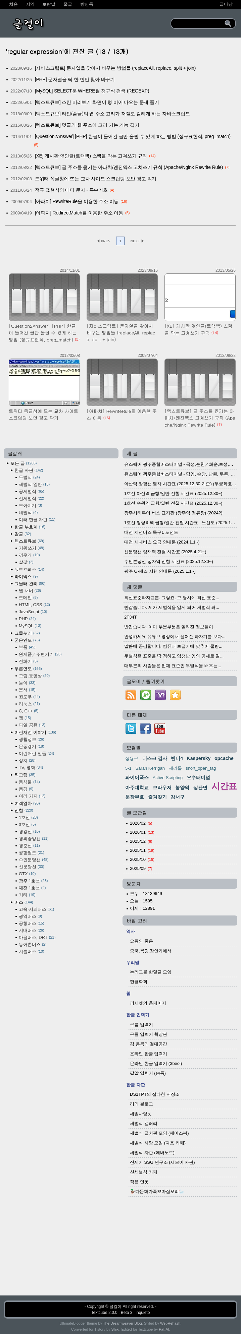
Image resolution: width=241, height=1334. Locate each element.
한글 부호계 (29, 526)
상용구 (131, 758)
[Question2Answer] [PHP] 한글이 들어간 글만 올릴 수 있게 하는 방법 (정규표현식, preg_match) (133, 136)
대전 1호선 (32, 887)
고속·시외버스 (36, 909)
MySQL (30, 625)
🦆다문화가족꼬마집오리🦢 (157, 1191)
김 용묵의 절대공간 (148, 1043)
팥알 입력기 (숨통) (148, 1073)
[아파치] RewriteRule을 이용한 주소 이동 (77, 201)
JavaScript (33, 611)
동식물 (29, 781)
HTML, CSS (34, 604)
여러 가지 (32, 796)
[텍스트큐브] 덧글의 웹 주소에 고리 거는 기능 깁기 (87, 125)
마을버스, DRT (37, 937)
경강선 (29, 831)
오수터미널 (198, 777)
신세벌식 (31, 498)
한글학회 (138, 981)
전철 (23, 810)
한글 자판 (28, 470)
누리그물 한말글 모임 (151, 971)
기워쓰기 (31, 548)
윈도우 (29, 696)
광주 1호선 (33, 880)
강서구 (178, 797)
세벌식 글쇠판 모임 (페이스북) (159, 1133)
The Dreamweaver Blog (122, 1323)
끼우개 (29, 555)
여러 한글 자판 (37, 519)
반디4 (177, 758)
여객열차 (27, 803)
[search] (198, 23)
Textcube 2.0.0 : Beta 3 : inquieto (120, 1312)
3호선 (27, 824)
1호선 (28, 817)
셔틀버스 (31, 951)
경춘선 (29, 845)
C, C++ (29, 710)
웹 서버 (30, 590)
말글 (22, 533)
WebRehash (170, 1323)
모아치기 (30, 505)
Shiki (115, 1329)
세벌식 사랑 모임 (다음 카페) (158, 1142)
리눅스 (29, 703)
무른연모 (28, 668)
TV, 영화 (31, 767)
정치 (27, 760)
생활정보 (31, 739)
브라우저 (162, 787)
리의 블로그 (141, 1103)
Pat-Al (164, 1329)
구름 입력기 (141, 1024)
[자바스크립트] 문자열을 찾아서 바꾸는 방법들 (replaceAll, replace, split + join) (115, 68)
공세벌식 (31, 491)
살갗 (26, 562)
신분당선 (31, 866)
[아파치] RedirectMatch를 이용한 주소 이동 (79, 212)
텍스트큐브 (29, 541)
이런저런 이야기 (35, 732)
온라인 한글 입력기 (148, 1053)
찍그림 (25, 774)
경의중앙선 (34, 838)
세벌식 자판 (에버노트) (152, 1152)
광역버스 (30, 916)
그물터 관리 (29, 583)
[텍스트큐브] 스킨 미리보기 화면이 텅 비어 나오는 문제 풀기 (97, 102)
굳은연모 (27, 640)
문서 (27, 689)
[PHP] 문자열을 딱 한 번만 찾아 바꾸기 (75, 79)
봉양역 (182, 787)
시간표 (224, 786)
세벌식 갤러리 (143, 1123)
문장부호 (134, 797)
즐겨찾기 (157, 797)
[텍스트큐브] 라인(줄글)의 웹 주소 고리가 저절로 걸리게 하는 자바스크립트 (112, 113)
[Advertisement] (120, 1247)
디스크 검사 (154, 758)
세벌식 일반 (34, 484)
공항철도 (31, 852)
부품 (27, 647)
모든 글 (23, 463)
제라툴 (175, 768)
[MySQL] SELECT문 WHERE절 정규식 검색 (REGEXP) (92, 90)
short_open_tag (201, 768)
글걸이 (115, 1306)
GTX (27, 873)
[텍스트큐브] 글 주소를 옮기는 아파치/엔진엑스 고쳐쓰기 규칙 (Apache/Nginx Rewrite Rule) (129, 167)
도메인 (28, 597)
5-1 (128, 768)
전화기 (28, 661)
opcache (224, 758)
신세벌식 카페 (143, 1171)
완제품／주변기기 (40, 654)
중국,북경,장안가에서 (151, 950)
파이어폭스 (137, 777)
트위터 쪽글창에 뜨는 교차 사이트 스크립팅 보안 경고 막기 (96, 178)
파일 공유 (32, 724)
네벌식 (28, 512)
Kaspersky (199, 758)
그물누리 (27, 633)
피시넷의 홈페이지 (148, 1003)
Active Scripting (168, 777)
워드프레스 (29, 569)
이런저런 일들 (36, 753)
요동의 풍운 (141, 941)
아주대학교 (137, 787)
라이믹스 (26, 576)
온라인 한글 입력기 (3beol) (156, 1063)
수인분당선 (34, 859)
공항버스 (31, 923)
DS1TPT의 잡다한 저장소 (155, 1094)
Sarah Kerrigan (149, 768)
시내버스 (31, 930)
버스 (23, 902)
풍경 (26, 788)
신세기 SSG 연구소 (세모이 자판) (162, 1162)
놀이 (27, 682)
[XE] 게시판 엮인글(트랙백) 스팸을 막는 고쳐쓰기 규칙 (91, 155)
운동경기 (31, 746)
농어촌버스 (32, 944)
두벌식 (29, 477)
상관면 (200, 787)
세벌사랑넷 (141, 1113)
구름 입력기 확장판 (148, 1034)
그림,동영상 (34, 675)
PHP (27, 618)
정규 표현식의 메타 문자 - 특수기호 (71, 190)
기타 (27, 894)
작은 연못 (139, 1181)
